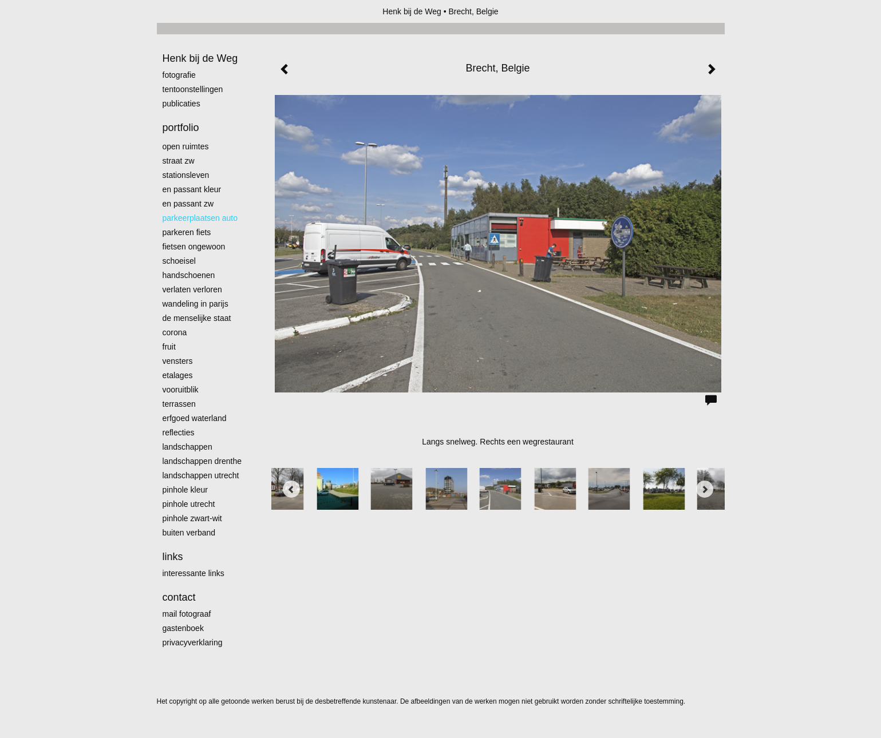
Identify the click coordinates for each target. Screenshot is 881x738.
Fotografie (179, 75)
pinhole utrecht (189, 504)
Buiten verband (189, 532)
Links (173, 556)
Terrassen (179, 403)
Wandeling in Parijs (195, 303)
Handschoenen (189, 275)
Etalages (178, 375)
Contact (179, 597)
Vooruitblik (181, 389)
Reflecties (179, 432)
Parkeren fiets (187, 232)
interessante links (193, 573)
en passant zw (188, 203)
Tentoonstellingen (193, 89)
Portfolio (181, 127)
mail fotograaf (187, 613)
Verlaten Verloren (192, 289)
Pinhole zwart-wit (192, 518)
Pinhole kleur (185, 489)
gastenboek (183, 628)
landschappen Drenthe (202, 461)
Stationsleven (186, 175)
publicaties (181, 103)
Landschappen (187, 446)
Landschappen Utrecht (201, 475)
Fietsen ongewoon (194, 246)
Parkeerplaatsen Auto (200, 218)
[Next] (704, 489)
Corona (175, 332)
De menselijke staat (197, 318)
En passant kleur (192, 189)
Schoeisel (179, 260)
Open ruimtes (186, 146)
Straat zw (179, 160)
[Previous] (291, 489)
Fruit (169, 346)
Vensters (178, 361)
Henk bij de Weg (411, 11)
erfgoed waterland (195, 418)
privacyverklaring (193, 642)
